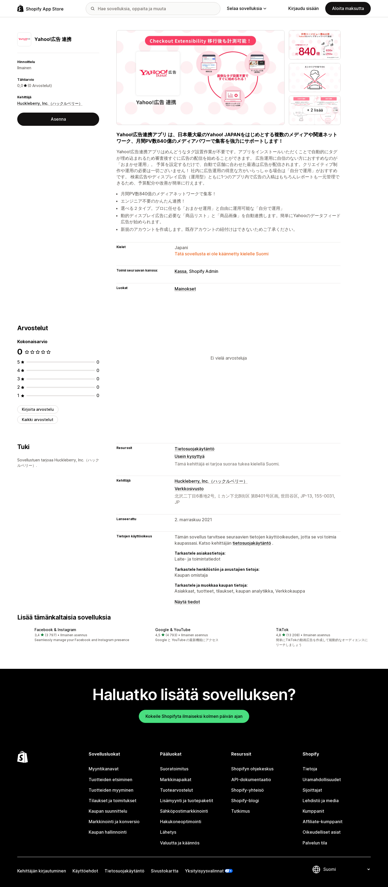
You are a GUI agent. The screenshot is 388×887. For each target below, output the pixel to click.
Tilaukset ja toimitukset (112, 800)
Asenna (58, 119)
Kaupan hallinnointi (108, 832)
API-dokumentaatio (251, 779)
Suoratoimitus (174, 768)
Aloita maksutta (348, 8)
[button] (73, 635)
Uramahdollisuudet (322, 779)
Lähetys (168, 832)
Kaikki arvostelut (37, 419)
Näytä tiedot (187, 601)
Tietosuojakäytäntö (194, 448)
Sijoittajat (312, 790)
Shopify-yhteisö (247, 790)
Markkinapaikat (175, 779)
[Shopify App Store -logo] (40, 8)
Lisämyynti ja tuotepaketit (186, 800)
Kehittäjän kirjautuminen (41, 871)
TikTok (282, 629)
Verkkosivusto (189, 488)
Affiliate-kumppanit (322, 821)
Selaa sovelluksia (246, 8)
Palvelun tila (315, 843)
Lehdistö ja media (321, 800)
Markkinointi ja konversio (114, 821)
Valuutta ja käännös (179, 843)
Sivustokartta (164, 871)
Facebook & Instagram (55, 629)
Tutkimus (240, 811)
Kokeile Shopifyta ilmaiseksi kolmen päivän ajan (194, 716)
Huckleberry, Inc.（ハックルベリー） (49, 103)
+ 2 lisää (315, 110)
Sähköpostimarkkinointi (184, 811)
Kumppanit (313, 811)
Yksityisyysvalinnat (204, 871)
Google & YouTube (172, 629)
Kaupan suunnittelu (108, 811)
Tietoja (310, 768)
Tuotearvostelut (176, 790)
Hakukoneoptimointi (180, 821)
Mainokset (185, 288)
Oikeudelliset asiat (322, 832)
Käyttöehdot (85, 871)
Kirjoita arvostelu (38, 409)
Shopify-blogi (245, 800)
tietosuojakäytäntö (252, 543)
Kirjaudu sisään (303, 8)
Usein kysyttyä (190, 456)
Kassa (180, 271)
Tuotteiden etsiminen (110, 779)
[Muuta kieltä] (346, 869)
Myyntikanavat (104, 768)
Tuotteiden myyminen (111, 790)
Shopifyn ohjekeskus (252, 768)
